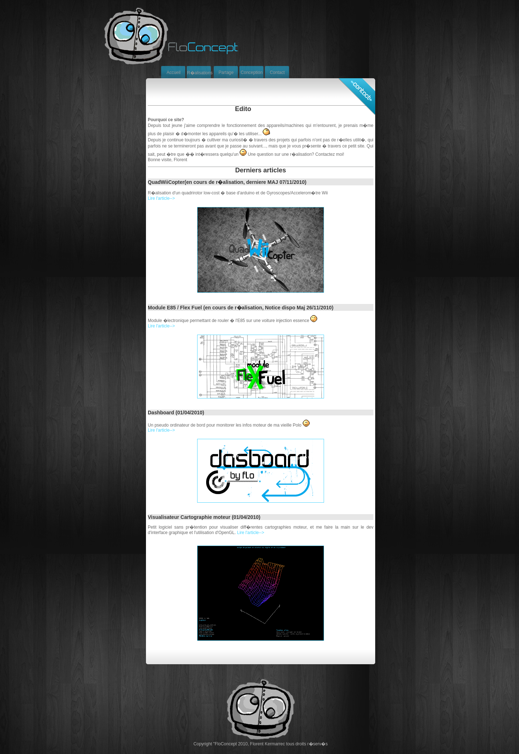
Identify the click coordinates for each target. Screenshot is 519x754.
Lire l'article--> (161, 198)
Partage (226, 72)
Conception (252, 72)
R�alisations (200, 72)
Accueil (174, 72)
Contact (277, 72)
